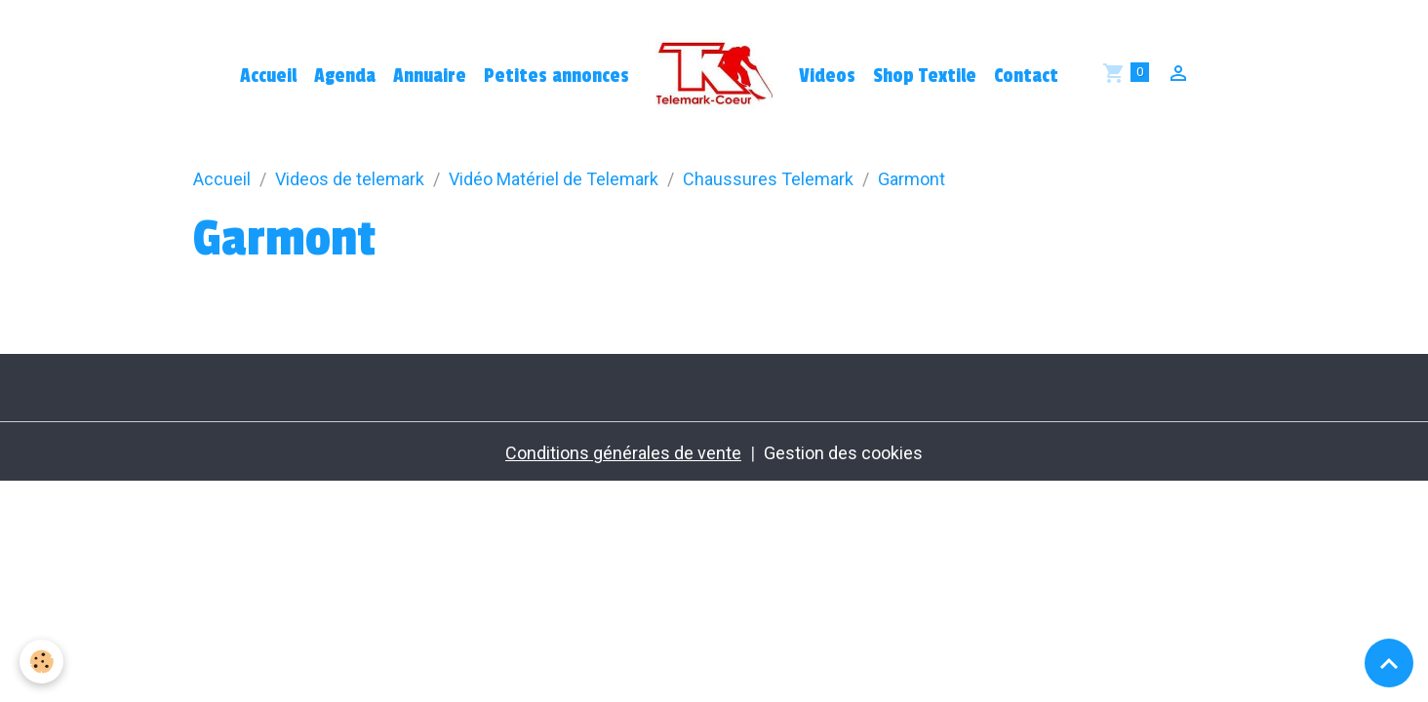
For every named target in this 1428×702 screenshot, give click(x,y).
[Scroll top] (1389, 663)
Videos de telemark (349, 179)
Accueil (268, 76)
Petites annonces (556, 76)
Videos (827, 76)
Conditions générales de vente (623, 453)
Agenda (345, 76)
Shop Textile (924, 76)
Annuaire (429, 76)
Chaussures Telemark (768, 179)
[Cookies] (41, 661)
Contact (1026, 76)
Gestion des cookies (843, 453)
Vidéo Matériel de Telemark (553, 179)
